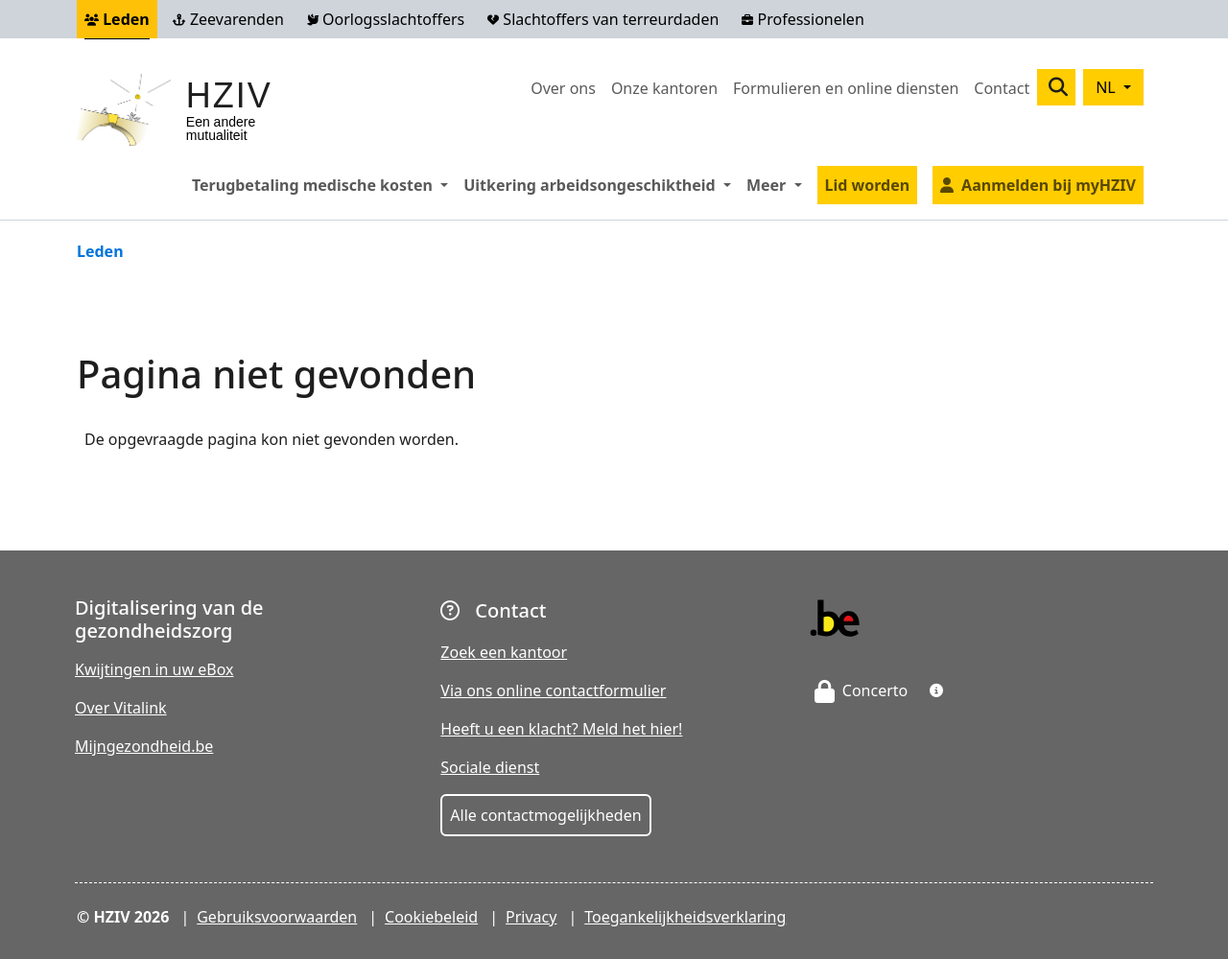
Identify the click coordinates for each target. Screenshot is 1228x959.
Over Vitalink (121, 707)
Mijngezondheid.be (144, 746)
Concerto (862, 690)
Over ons (563, 88)
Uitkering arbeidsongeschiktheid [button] (601, 184)
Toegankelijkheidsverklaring (685, 916)
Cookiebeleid (431, 916)
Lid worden (867, 185)
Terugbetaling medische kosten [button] (324, 184)
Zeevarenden (228, 19)
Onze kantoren (664, 88)
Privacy (531, 916)
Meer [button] (778, 184)
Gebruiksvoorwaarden (277, 916)
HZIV (229, 95)
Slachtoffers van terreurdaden (603, 19)
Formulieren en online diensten (845, 88)
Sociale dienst (489, 767)
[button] (936, 690)
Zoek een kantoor (503, 652)
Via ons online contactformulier (553, 690)
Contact (1001, 88)
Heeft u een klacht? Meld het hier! (561, 728)
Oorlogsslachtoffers (385, 19)
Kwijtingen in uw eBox (154, 669)
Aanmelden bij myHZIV (1048, 185)
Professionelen (802, 19)
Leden (117, 19)
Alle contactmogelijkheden (545, 815)
